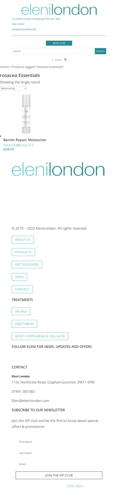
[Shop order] (13, 88)
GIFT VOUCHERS (27, 264)
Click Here (75, 486)
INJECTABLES (24, 324)
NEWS (19, 277)
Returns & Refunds (27, 219)
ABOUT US (22, 240)
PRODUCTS (23, 252)
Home (4, 67)
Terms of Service (77, 213)
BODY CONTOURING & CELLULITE (40, 336)
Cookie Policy (49, 213)
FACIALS (21, 311)
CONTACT (22, 289)
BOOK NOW (59, 43)
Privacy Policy (22, 213)
